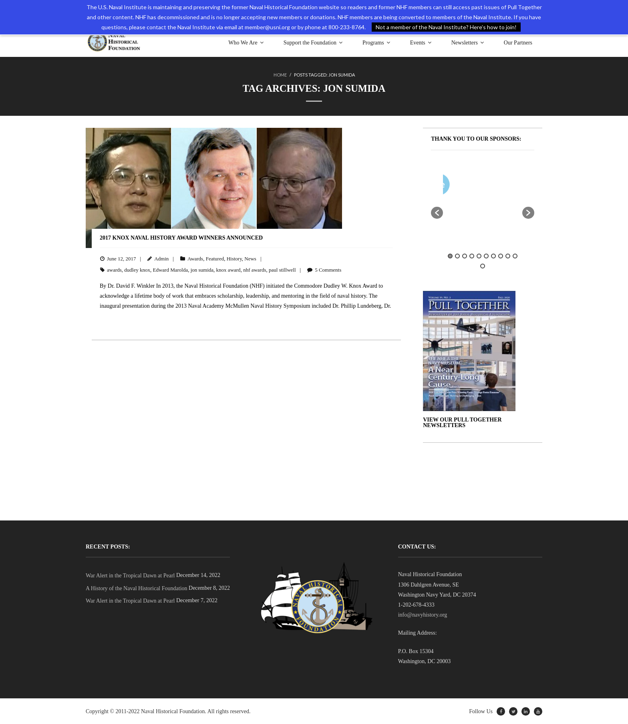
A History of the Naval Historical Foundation (136, 588)
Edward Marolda (170, 269)
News (250, 258)
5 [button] (479, 255)
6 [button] (486, 255)
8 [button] (500, 255)
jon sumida (202, 269)
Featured (215, 258)
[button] (437, 212)
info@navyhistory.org (422, 614)
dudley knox (137, 269)
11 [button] (482, 265)
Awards (195, 258)
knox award (228, 269)
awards (114, 269)
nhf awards (254, 269)
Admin (161, 258)
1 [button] (450, 255)
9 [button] (507, 255)
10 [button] (515, 255)
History (234, 258)
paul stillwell (282, 269)
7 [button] (493, 255)
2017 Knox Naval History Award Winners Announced (181, 237)
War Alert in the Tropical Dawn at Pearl (130, 575)
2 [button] (457, 255)
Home (280, 74)
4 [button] (471, 255)
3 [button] (464, 255)
